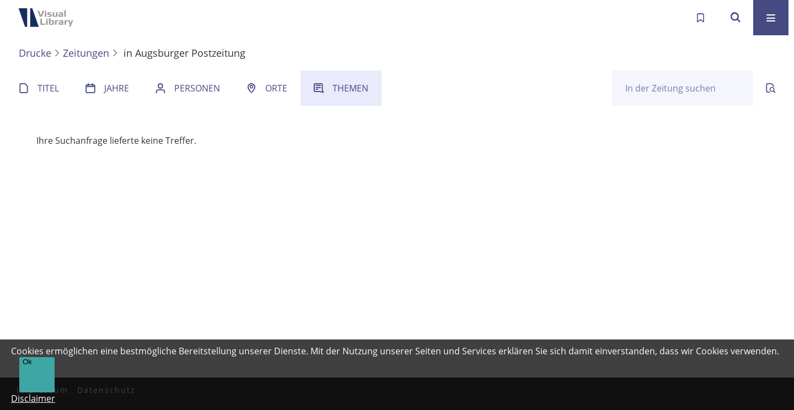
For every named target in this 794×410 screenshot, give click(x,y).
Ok (27, 362)
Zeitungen (86, 53)
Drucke (35, 53)
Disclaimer (33, 398)
